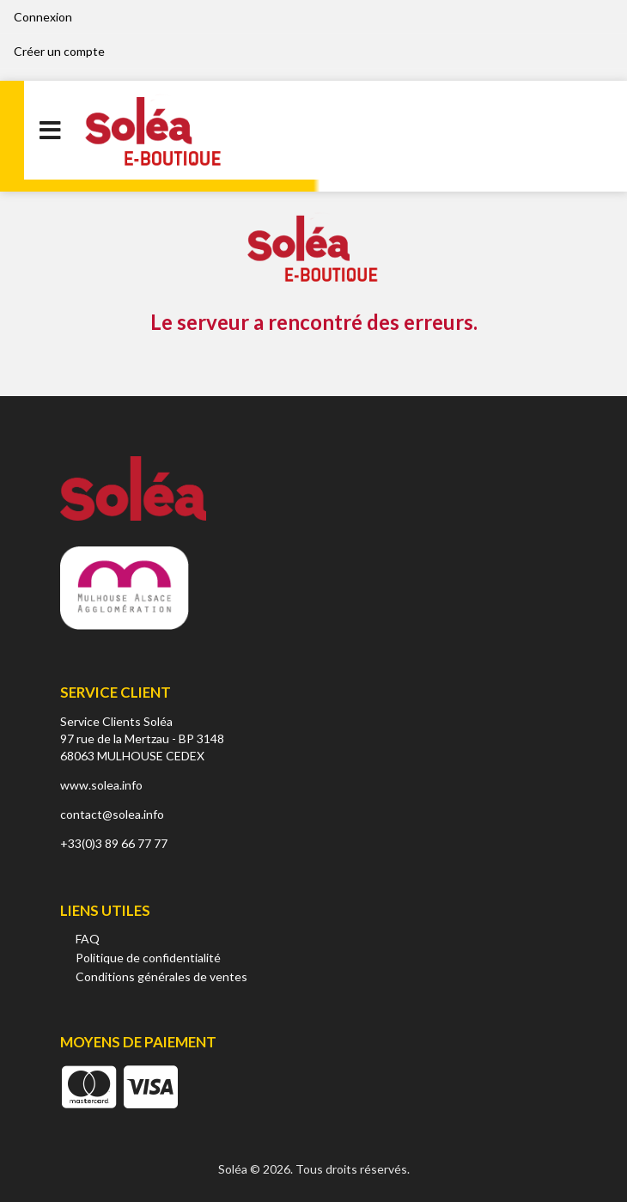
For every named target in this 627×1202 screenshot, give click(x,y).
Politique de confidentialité (148, 957)
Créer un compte (59, 51)
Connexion (43, 16)
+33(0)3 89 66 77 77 (113, 843)
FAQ (88, 938)
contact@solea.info (112, 814)
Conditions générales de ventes (161, 976)
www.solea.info (101, 785)
